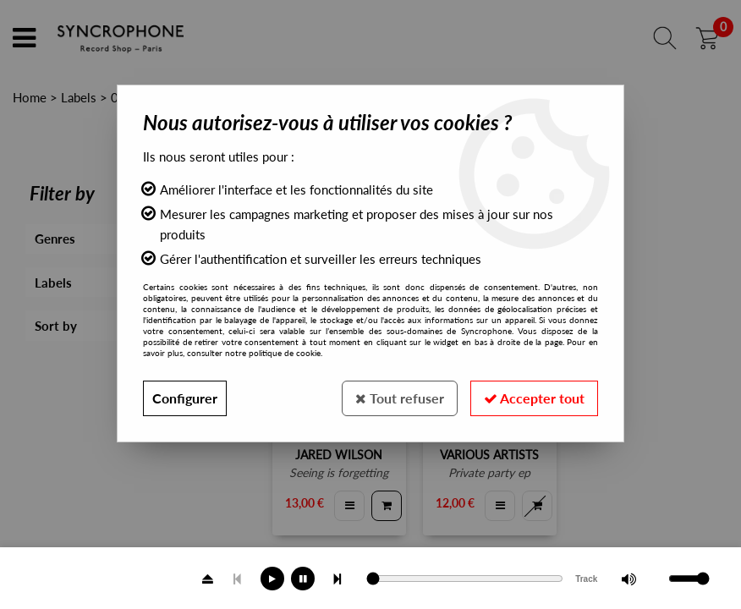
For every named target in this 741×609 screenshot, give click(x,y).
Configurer (184, 398)
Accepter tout (534, 398)
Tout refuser (399, 398)
